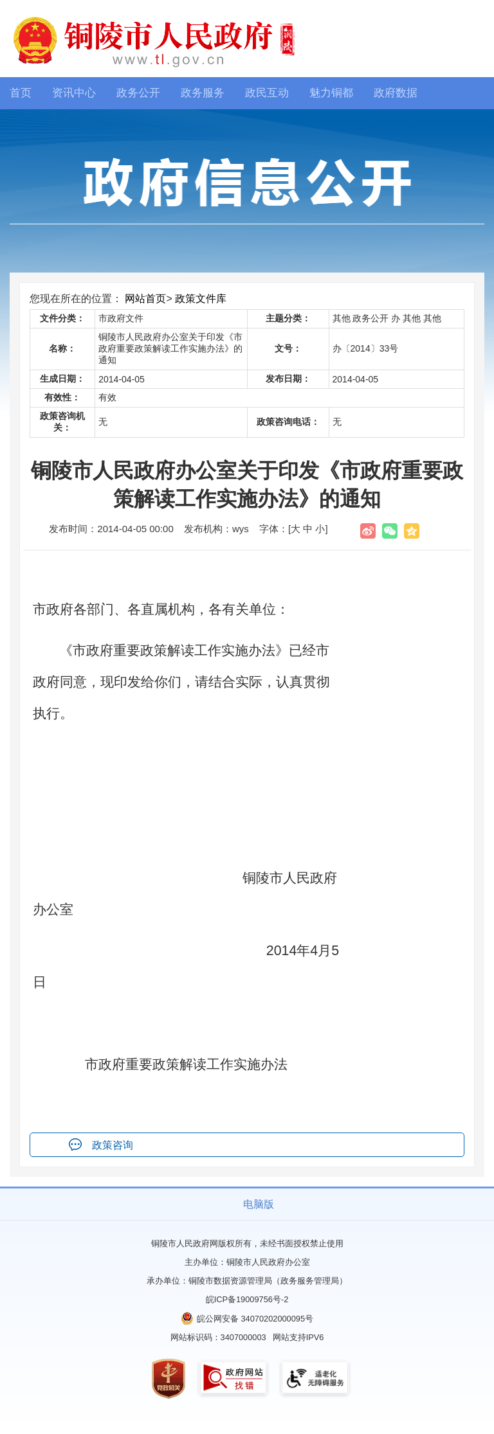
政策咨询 (112, 1145)
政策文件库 (200, 298)
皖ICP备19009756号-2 (247, 1299)
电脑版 (258, 1204)
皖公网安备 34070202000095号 (255, 1318)
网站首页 (145, 298)
